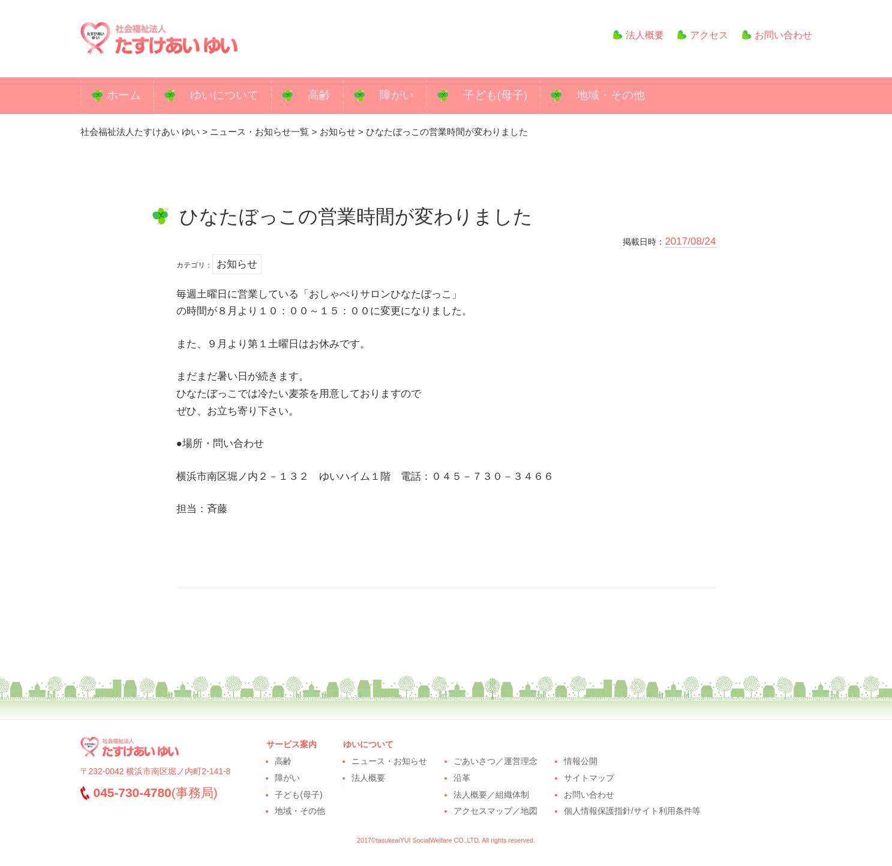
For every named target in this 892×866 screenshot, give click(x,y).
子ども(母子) (495, 95)
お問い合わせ (777, 35)
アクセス (702, 35)
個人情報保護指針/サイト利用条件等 (632, 811)
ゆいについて (224, 95)
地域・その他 (610, 95)
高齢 (319, 95)
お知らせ (237, 264)
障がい (397, 95)
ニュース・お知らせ (389, 761)
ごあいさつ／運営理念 (495, 761)
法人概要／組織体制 (491, 794)
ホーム (124, 95)
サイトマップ (589, 778)
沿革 (461, 778)
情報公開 (580, 761)
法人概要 (633, 35)
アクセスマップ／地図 (495, 811)
